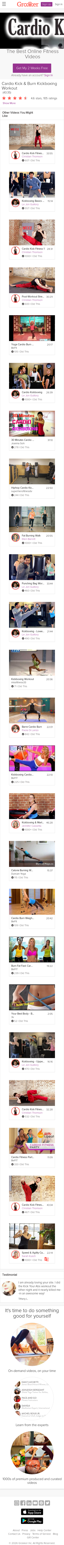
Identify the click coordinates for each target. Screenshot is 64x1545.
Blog (55, 1533)
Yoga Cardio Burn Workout (22, 344)
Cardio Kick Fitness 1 (33, 249)
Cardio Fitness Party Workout (22, 1157)
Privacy (26, 1533)
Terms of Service (41, 1533)
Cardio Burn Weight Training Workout (22, 918)
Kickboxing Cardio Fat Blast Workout (22, 774)
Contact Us (14, 1533)
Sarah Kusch (29, 1256)
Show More (9, 103)
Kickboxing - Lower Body (33, 631)
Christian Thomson (32, 156)
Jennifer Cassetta (31, 825)
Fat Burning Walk (31, 535)
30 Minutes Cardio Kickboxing (22, 440)
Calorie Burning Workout (22, 870)
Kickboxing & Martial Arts (33, 822)
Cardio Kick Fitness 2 (33, 153)
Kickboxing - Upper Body (33, 1061)
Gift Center (33, 1537)
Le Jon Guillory (30, 204)
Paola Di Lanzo (30, 730)
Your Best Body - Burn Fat (22, 1013)
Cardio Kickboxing (32, 392)
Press (25, 1530)
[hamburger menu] (3, 4)
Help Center (44, 1530)
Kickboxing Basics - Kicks (33, 201)
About (16, 1530)
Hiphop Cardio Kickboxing (22, 488)
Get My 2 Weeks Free (32, 68)
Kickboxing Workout (22, 679)
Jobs (32, 1530)
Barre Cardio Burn (32, 727)
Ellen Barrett (28, 539)
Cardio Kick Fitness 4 (33, 1205)
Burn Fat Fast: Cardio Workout (22, 966)
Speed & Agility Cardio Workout (33, 1252)
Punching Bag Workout (33, 583)
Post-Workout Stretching (33, 296)
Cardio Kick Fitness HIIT (33, 1109)
